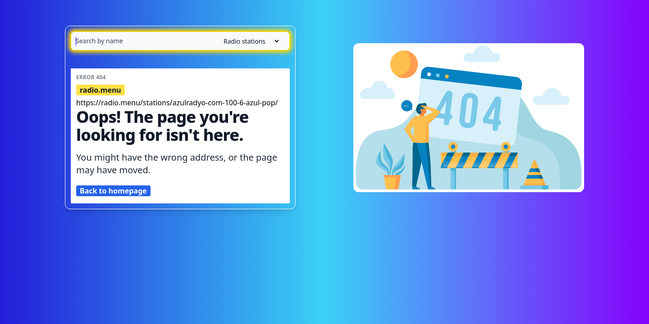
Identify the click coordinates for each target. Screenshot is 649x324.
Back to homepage (113, 191)
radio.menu (100, 90)
